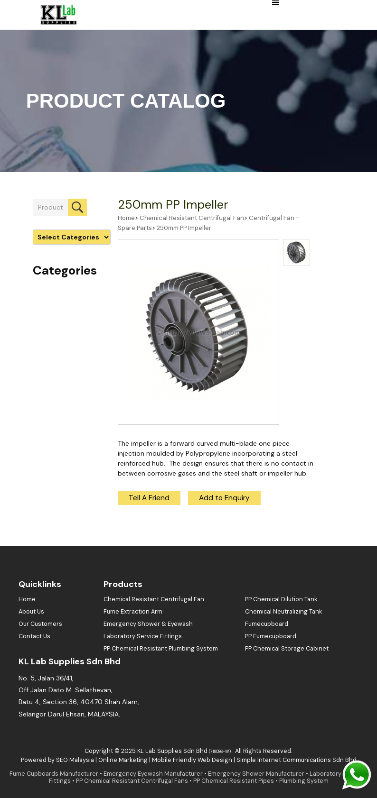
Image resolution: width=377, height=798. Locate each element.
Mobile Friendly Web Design (192, 760)
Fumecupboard (266, 624)
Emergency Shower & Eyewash (148, 624)
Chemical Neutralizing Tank (283, 611)
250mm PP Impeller (173, 204)
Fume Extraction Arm (133, 611)
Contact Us (34, 636)
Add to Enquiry (224, 498)
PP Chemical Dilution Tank (281, 599)
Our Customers (40, 624)
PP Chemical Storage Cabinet (287, 648)
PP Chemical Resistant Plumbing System (161, 648)
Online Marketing (123, 760)
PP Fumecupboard (270, 636)
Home (126, 218)
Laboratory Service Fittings (143, 636)
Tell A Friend (149, 498)
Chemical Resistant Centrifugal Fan (192, 218)
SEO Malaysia (75, 760)
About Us (31, 611)
